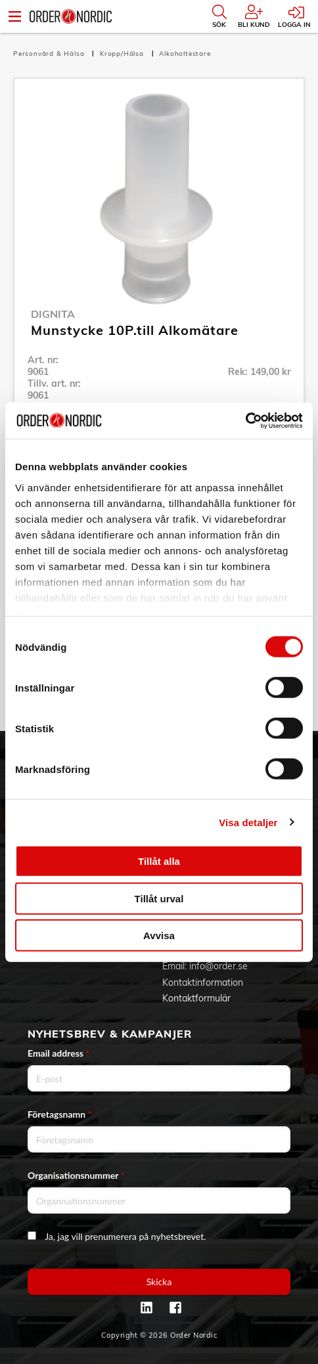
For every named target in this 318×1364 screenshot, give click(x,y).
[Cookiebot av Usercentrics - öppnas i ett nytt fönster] (245, 420)
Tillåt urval (159, 898)
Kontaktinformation (202, 982)
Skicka (159, 1281)
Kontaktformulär (196, 998)
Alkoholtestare (184, 53)
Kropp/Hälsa (123, 53)
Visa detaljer (248, 821)
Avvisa (159, 935)
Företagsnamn (60, 1114)
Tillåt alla (159, 861)
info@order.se (218, 966)
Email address (58, 1053)
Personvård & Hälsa (50, 53)
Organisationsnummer (76, 1175)
